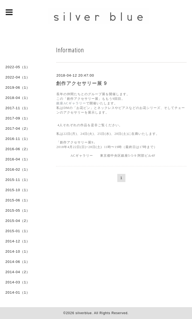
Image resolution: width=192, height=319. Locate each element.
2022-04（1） (17, 77)
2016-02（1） (17, 169)
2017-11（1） (17, 108)
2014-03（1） (17, 282)
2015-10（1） (17, 190)
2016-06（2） (17, 149)
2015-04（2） (17, 221)
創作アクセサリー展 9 (81, 83)
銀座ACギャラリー (71, 103)
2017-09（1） (17, 118)
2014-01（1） (17, 292)
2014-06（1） (17, 262)
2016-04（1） (17, 159)
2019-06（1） (17, 87)
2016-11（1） (17, 139)
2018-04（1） (17, 98)
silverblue (84, 313)
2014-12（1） (17, 241)
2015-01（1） (17, 231)
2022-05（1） (17, 67)
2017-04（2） (17, 128)
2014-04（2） (17, 272)
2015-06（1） (17, 200)
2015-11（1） (17, 180)
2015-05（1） (17, 210)
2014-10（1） (17, 251)
